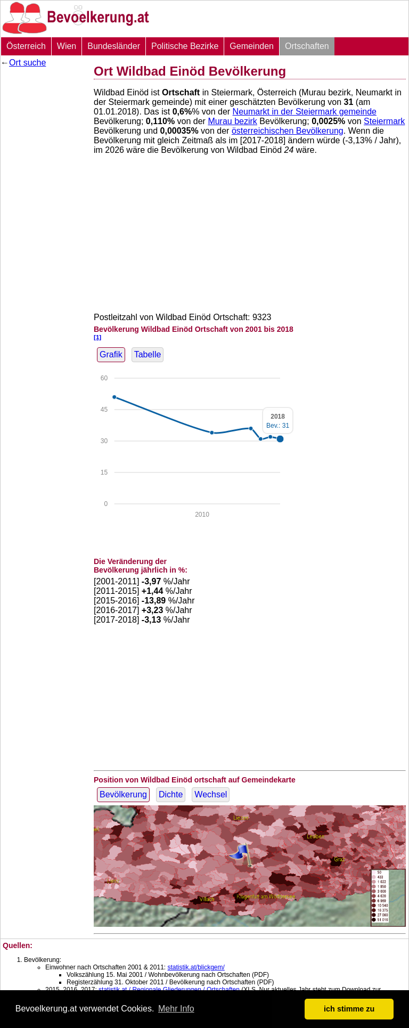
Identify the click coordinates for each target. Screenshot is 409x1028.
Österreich (26, 46)
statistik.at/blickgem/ (195, 967)
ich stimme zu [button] (349, 1009)
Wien (66, 46)
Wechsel (210, 794)
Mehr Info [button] (176, 1008)
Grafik (111, 354)
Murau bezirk (232, 121)
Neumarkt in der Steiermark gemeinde (305, 111)
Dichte (171, 794)
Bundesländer (113, 46)
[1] (97, 336)
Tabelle (147, 354)
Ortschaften (307, 46)
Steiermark (384, 121)
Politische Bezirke (184, 46)
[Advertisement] (43, 231)
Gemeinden (252, 46)
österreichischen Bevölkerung (287, 130)
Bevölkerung (123, 794)
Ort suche (27, 62)
